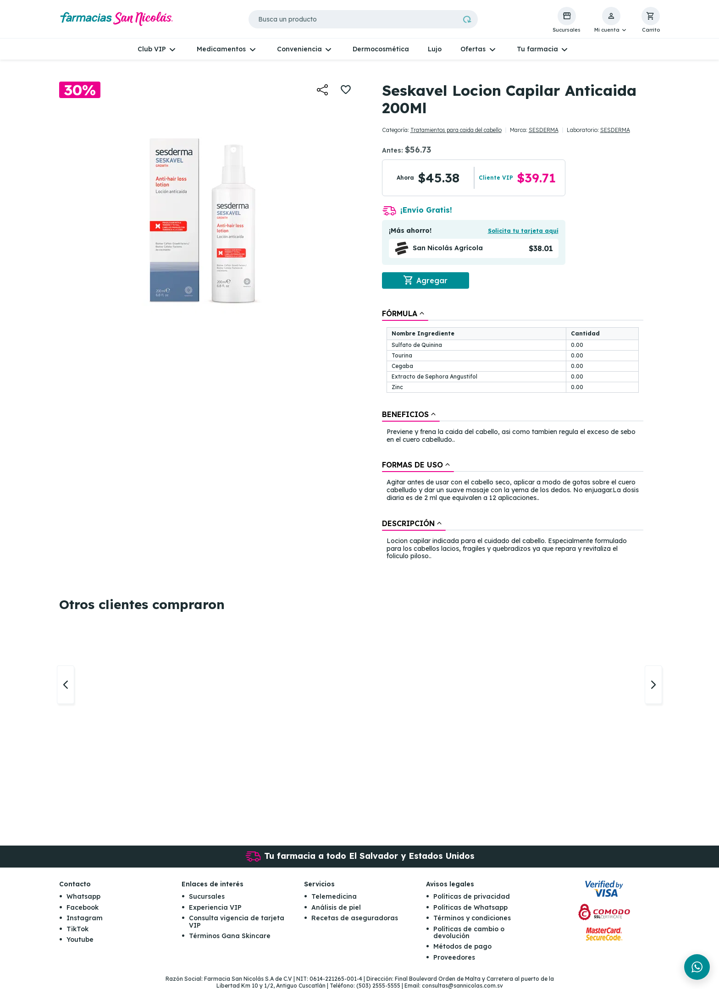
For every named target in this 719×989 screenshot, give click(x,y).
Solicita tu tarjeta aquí (523, 230)
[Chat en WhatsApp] (697, 967)
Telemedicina (334, 897)
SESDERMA (544, 129)
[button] (611, 20)
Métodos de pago (462, 946)
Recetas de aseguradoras (354, 918)
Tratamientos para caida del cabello (456, 129)
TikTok (77, 929)
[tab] (405, 313)
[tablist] (512, 435)
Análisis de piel (336, 907)
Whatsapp (83, 897)
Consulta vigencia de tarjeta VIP (236, 921)
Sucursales (207, 897)
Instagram (84, 918)
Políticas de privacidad (471, 897)
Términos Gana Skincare (230, 936)
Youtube (80, 939)
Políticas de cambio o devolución (468, 932)
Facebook (82, 907)
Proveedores (454, 957)
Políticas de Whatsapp (470, 907)
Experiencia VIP (215, 907)
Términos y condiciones (472, 918)
